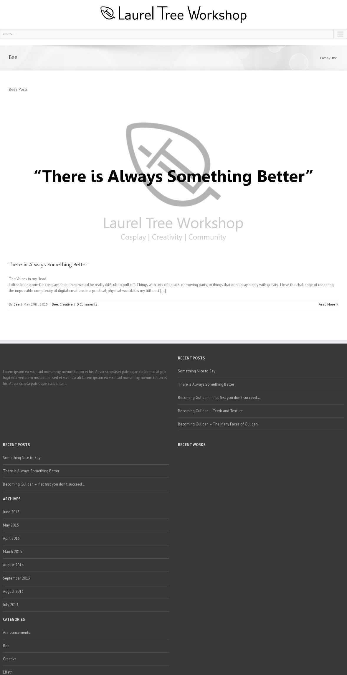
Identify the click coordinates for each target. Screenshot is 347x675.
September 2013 (16, 578)
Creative (66, 304)
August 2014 (13, 564)
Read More (326, 304)
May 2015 (11, 525)
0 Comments (87, 304)
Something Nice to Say (196, 371)
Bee (334, 58)
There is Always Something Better (48, 264)
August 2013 (13, 591)
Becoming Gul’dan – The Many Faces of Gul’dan (218, 424)
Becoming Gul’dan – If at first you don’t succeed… (219, 397)
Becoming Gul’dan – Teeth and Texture (210, 410)
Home (324, 58)
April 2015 (11, 538)
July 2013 (10, 604)
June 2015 (11, 511)
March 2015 (12, 551)
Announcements (16, 632)
